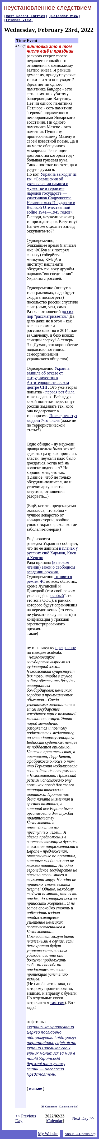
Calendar (55, 1122)
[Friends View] (18, 21)
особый (57, 597)
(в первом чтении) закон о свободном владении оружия (51, 569)
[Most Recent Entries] (25, 16)
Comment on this (68, 1108)
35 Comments (49, 1108)
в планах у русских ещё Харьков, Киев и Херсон (52, 554)
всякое (35, 1090)
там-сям (57, 1004)
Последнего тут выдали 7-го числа (52, 419)
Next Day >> (83, 1120)
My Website (48, 1135)
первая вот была (59, 393)
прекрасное (65, 649)
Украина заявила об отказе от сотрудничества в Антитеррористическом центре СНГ (48, 379)
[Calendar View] (64, 16)
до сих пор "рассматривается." (50, 315)
